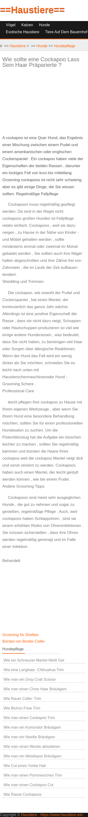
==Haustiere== (32, 10)
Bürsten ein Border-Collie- (24, 641)
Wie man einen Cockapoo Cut (29, 785)
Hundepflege (64, 46)
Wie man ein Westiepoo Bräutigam (32, 756)
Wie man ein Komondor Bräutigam (32, 727)
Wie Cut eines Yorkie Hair (25, 766)
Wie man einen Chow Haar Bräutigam (35, 689)
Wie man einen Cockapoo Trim (29, 718)
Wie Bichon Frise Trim (22, 708)
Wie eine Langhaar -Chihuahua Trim (34, 670)
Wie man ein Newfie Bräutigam (29, 737)
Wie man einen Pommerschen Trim (33, 775)
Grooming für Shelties (21, 635)
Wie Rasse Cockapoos (23, 794)
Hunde (44, 25)
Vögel (10, 25)
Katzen (27, 25)
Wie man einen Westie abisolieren (32, 747)
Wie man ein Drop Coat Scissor (30, 679)
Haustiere (18, 46)
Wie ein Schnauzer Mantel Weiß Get (34, 660)
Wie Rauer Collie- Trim (22, 699)
